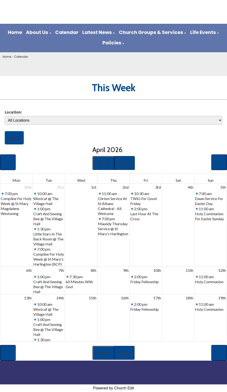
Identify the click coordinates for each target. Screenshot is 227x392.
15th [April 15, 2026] (92, 298)
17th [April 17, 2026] (157, 298)
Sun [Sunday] (210, 180)
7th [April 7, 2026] (61, 270)
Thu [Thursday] (113, 180)
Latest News (97, 32)
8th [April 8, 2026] (93, 270)
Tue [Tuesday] (49, 180)
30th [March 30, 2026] (28, 187)
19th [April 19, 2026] (222, 298)
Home (15, 32)
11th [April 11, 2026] (189, 270)
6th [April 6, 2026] (29, 270)
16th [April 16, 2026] (125, 298)
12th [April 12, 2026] (222, 270)
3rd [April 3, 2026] (158, 187)
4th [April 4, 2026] (190, 187)
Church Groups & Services (151, 32)
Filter (14, 137)
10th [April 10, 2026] (157, 270)
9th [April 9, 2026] (126, 270)
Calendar (66, 32)
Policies (111, 42)
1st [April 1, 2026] (93, 187)
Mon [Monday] (16, 180)
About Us (37, 32)
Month (103, 163)
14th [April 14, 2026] (60, 298)
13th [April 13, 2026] (28, 298)
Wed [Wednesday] (81, 180)
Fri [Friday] (146, 180)
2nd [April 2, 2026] (125, 187)
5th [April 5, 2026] (223, 187)
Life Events (203, 32)
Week (124, 163)
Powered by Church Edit (113, 388)
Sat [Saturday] (178, 180)
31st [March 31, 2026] (60, 187)
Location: (13, 112)
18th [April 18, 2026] (189, 298)
